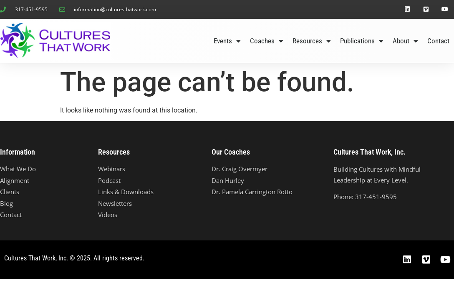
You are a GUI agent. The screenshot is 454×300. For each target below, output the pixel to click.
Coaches (266, 41)
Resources (312, 41)
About (405, 41)
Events (227, 41)
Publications (361, 41)
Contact (438, 41)
